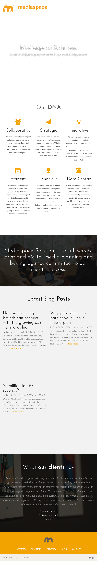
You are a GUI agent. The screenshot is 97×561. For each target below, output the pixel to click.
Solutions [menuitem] (36, 549)
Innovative (79, 130)
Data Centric (79, 179)
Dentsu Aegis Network (48, 515)
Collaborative (18, 130)
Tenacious (48, 179)
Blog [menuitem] (64, 549)
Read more (16, 348)
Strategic (48, 130)
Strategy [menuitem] (51, 549)
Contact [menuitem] (76, 549)
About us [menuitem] (21, 549)
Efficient (18, 179)
